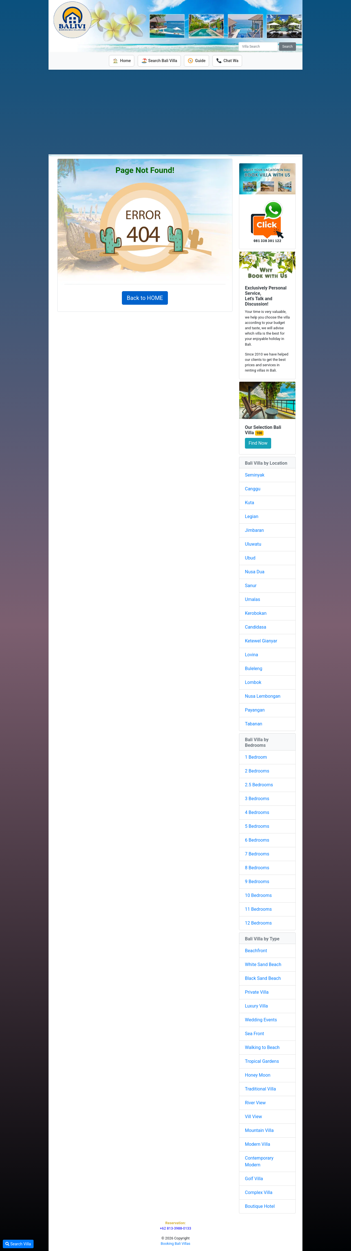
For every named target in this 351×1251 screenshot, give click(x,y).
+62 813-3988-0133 (175, 1228)
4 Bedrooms (257, 812)
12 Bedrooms (258, 922)
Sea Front (254, 1033)
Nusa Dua (254, 571)
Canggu (252, 488)
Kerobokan (255, 613)
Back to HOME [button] (145, 297)
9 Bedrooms (257, 881)
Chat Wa (228, 61)
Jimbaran (254, 530)
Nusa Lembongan (262, 696)
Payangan (255, 710)
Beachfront (256, 950)
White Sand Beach (263, 964)
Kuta (249, 502)
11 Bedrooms (258, 909)
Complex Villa (258, 1192)
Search (287, 47)
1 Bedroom (256, 757)
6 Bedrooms (257, 839)
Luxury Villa (256, 1005)
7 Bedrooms (257, 853)
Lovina (251, 654)
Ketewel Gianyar (261, 641)
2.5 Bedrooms (259, 784)
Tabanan (253, 724)
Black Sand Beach (263, 978)
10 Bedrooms (258, 895)
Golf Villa (254, 1178)
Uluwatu (253, 544)
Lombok (253, 682)
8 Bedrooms (257, 867)
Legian (251, 516)
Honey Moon (257, 1074)
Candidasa (255, 627)
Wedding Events (261, 1019)
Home (121, 61)
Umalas (252, 599)
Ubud (250, 558)
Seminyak (254, 475)
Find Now (258, 443)
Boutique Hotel (260, 1206)
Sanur (250, 585)
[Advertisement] (175, 111)
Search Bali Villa (159, 61)
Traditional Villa (260, 1088)
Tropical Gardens (262, 1061)
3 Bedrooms (257, 798)
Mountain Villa (259, 1130)
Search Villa (18, 1244)
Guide (197, 61)
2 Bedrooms (257, 770)
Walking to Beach (262, 1047)
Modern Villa (257, 1144)
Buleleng (253, 668)
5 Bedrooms (257, 826)
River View (255, 1102)
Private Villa (257, 992)
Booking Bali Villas (175, 1243)
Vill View (253, 1116)
